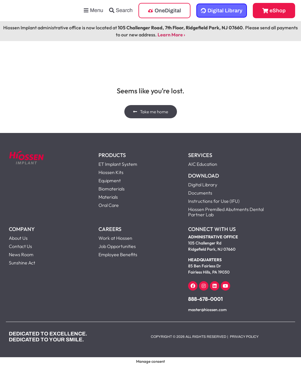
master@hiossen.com (207, 309)
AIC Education (202, 164)
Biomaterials (111, 189)
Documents (200, 193)
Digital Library (202, 185)
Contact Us (20, 246)
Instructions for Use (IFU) (214, 201)
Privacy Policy (244, 337)
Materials (108, 197)
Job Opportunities (117, 246)
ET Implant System (117, 164)
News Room (21, 254)
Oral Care (108, 205)
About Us (18, 238)
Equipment (109, 180)
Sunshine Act (22, 263)
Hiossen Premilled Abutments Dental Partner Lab (226, 211)
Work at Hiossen (115, 238)
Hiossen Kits (110, 172)
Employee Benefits (117, 254)
